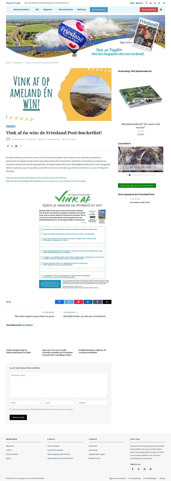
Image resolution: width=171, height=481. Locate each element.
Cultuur (8, 450)
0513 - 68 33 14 (136, 3)
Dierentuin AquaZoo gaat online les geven (34, 316)
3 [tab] (132, 175)
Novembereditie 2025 (140, 202)
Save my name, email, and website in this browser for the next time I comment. (42, 409)
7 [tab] (142, 175)
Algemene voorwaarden (117, 478)
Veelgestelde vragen (97, 454)
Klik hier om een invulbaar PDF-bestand (23, 181)
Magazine (47, 9)
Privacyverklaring (135, 478)
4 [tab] (134, 175)
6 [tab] (139, 175)
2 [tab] (129, 175)
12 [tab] (154, 175)
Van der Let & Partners (36, 478)
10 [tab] (149, 175)
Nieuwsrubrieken (21, 9)
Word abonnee (99, 9)
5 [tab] (137, 175)
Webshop (81, 9)
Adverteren (93, 450)
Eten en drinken (12, 454)
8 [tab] (144, 175)
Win (37, 9)
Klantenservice (94, 458)
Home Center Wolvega (61, 167)
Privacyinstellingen (150, 478)
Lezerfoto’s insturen (55, 450)
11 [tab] (151, 175)
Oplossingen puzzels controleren (60, 458)
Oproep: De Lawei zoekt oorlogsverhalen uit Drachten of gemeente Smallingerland (57, 352)
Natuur (8, 458)
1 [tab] (127, 175)
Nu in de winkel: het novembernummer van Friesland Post (47, 3)
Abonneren (93, 446)
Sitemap (162, 478)
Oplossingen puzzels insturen (58, 454)
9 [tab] (146, 175)
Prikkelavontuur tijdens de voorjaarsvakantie (92, 351)
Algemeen (11, 126)
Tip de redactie (149, 9)
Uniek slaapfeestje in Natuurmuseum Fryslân (18, 351)
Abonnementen (66, 9)
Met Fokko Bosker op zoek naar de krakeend (84, 316)
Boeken (140, 131)
